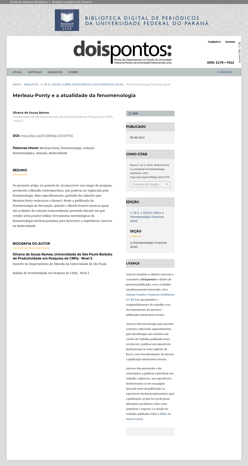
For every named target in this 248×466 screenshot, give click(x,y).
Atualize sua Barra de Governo (72, 2)
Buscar (225, 72)
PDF (134, 113)
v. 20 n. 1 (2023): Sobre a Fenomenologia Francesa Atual (82, 84)
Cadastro (214, 41)
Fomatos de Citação (146, 184)
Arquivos (55, 72)
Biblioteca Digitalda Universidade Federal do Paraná (147, 20)
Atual (17, 72)
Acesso (230, 41)
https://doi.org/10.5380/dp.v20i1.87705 (47, 136)
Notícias (34, 72)
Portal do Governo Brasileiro (29, 2)
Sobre (73, 72)
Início (17, 84)
